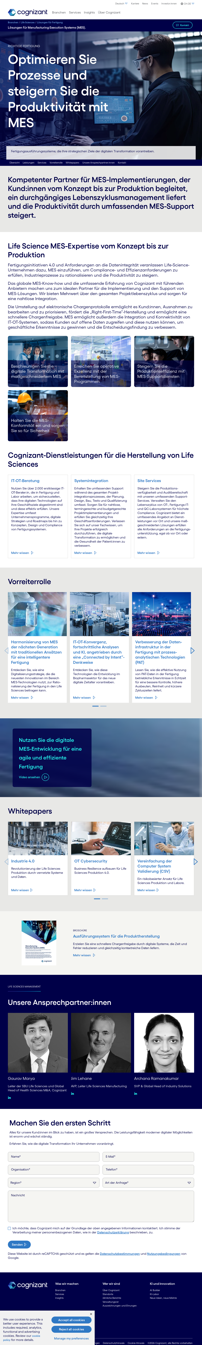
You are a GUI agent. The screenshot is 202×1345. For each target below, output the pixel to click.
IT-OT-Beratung (26, 480)
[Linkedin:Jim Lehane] (73, 1093)
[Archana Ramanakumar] (164, 1042)
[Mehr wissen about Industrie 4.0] (22, 890)
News (145, 3)
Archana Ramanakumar (157, 1078)
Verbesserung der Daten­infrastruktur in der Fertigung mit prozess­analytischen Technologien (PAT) (159, 652)
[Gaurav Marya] (38, 1042)
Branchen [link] (60, 1290)
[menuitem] (122, 3)
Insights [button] (89, 12)
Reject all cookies (71, 1329)
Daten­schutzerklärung (113, 1232)
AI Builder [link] (155, 1290)
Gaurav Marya (22, 1078)
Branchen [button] (59, 12)
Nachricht (18, 1195)
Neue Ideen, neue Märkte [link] (163, 1298)
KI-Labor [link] (154, 1294)
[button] (187, 3)
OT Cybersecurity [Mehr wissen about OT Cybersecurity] (91, 861)
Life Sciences (28, 22)
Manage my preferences (71, 1338)
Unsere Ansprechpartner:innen (98, 162)
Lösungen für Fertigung (50, 22)
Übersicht (14, 162)
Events (154, 3)
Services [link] (59, 1294)
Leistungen (28, 162)
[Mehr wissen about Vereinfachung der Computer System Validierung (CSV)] (148, 890)
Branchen (13, 22)
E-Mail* (111, 1156)
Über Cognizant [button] (109, 12)
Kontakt (184, 25)
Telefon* (112, 1169)
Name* (16, 1156)
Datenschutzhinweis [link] (114, 1343)
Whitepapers (72, 162)
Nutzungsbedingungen (163, 1253)
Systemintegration (92, 480)
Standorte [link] (108, 1294)
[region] (47, 1328)
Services (42, 162)
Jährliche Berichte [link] (112, 1298)
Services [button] (75, 12)
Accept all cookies (71, 1320)
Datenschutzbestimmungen (120, 1253)
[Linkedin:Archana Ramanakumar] (136, 1093)
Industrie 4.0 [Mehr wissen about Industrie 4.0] (23, 861)
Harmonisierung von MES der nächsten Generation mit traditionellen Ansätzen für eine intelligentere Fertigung (35, 652)
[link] (27, 12)
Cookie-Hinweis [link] (136, 1343)
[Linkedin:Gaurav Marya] (10, 1097)
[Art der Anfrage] (148, 1183)
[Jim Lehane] (101, 1042)
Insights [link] (59, 1298)
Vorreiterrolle (56, 162)
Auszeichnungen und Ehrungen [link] (120, 1305)
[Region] (53, 1183)
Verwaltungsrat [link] (111, 1302)
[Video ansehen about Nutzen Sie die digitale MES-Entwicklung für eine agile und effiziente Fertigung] (34, 786)
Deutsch (121, 3)
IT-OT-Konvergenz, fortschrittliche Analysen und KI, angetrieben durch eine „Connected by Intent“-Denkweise (98, 652)
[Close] (91, 1314)
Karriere (135, 3)
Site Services (149, 480)
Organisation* (20, 1169)
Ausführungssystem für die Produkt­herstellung (118, 936)
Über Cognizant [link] (111, 1290)
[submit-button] (19, 1244)
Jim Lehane (82, 1078)
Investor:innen (169, 3)
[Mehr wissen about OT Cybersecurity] (85, 890)
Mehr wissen (20, 553)
